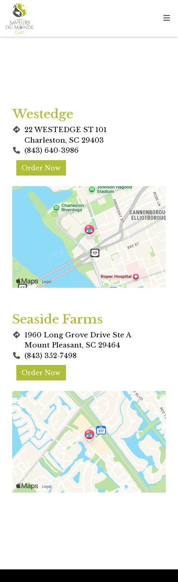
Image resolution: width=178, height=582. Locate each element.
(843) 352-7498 (50, 356)
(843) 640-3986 (51, 150)
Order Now (41, 168)
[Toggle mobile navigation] (167, 18)
